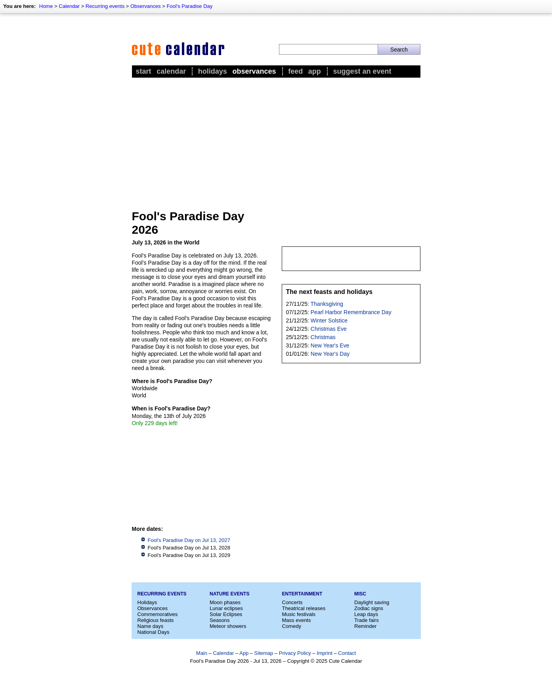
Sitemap (263, 653)
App (314, 71)
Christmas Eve (329, 329)
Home (46, 6)
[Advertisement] (276, 139)
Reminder (365, 626)
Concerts (292, 602)
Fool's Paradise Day (189, 6)
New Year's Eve (330, 345)
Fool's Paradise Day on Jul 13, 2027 (189, 540)
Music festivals (299, 614)
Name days (151, 626)
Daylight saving (371, 602)
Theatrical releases (304, 608)
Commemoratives (158, 614)
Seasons (220, 620)
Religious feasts (156, 620)
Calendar (69, 6)
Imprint (324, 653)
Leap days (366, 614)
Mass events (296, 620)
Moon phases (225, 602)
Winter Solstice (329, 320)
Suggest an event (362, 71)
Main (201, 653)
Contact (347, 653)
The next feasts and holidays (329, 291)
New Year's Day (330, 354)
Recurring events (105, 6)
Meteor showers (228, 626)
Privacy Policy (295, 653)
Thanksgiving (327, 304)
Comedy (291, 626)
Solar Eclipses (226, 614)
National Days (154, 632)
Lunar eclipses (226, 608)
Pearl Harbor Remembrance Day (351, 312)
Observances (145, 6)
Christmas (323, 337)
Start (143, 71)
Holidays (212, 71)
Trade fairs (366, 620)
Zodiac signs (368, 608)
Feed (295, 71)
